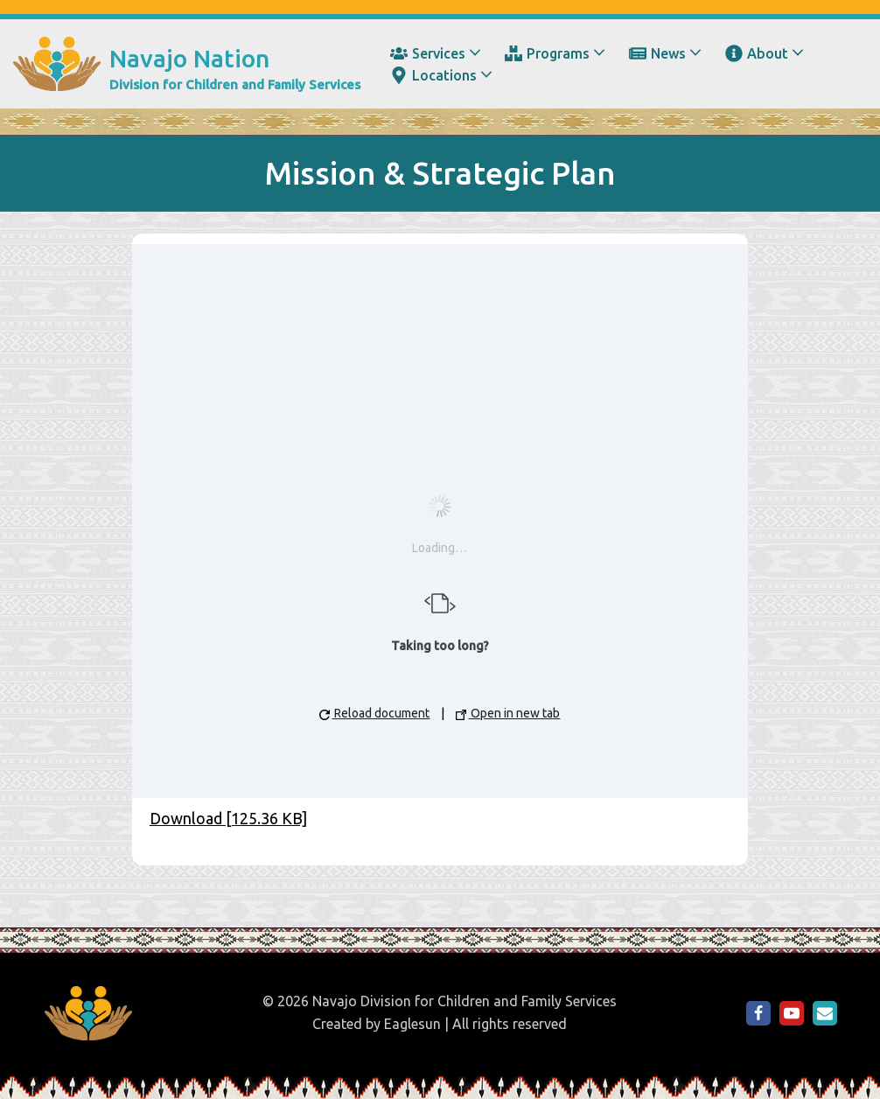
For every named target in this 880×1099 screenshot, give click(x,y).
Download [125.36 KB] (228, 818)
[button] (475, 52)
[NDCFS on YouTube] (791, 1013)
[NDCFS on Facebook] (758, 1013)
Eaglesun (412, 1024)
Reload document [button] (374, 713)
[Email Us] (825, 1013)
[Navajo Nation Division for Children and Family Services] (186, 64)
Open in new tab (508, 713)
